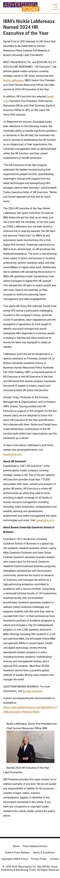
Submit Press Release (17, 852)
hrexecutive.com (12, 454)
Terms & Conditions (44, 852)
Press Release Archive (35, 846)
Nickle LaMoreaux (13, 80)
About (16, 846)
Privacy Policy (39, 859)
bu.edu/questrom (32, 691)
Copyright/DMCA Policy (14, 859)
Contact (54, 859)
